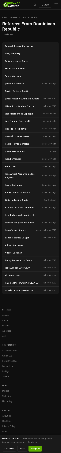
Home (5, 17)
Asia (4, 336)
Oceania (6, 325)
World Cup (7, 355)
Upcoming (7, 401)
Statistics (6, 396)
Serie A (5, 376)
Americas (6, 330)
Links (4, 431)
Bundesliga (7, 366)
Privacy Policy (8, 426)
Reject (22, 448)
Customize (9, 448)
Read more (33, 442)
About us (6, 415)
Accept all (35, 448)
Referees (14, 17)
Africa (5, 320)
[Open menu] (56, 4)
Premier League (10, 360)
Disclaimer (7, 421)
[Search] (34, 5)
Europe (5, 315)
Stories (5, 390)
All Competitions (10, 350)
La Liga (5, 371)
